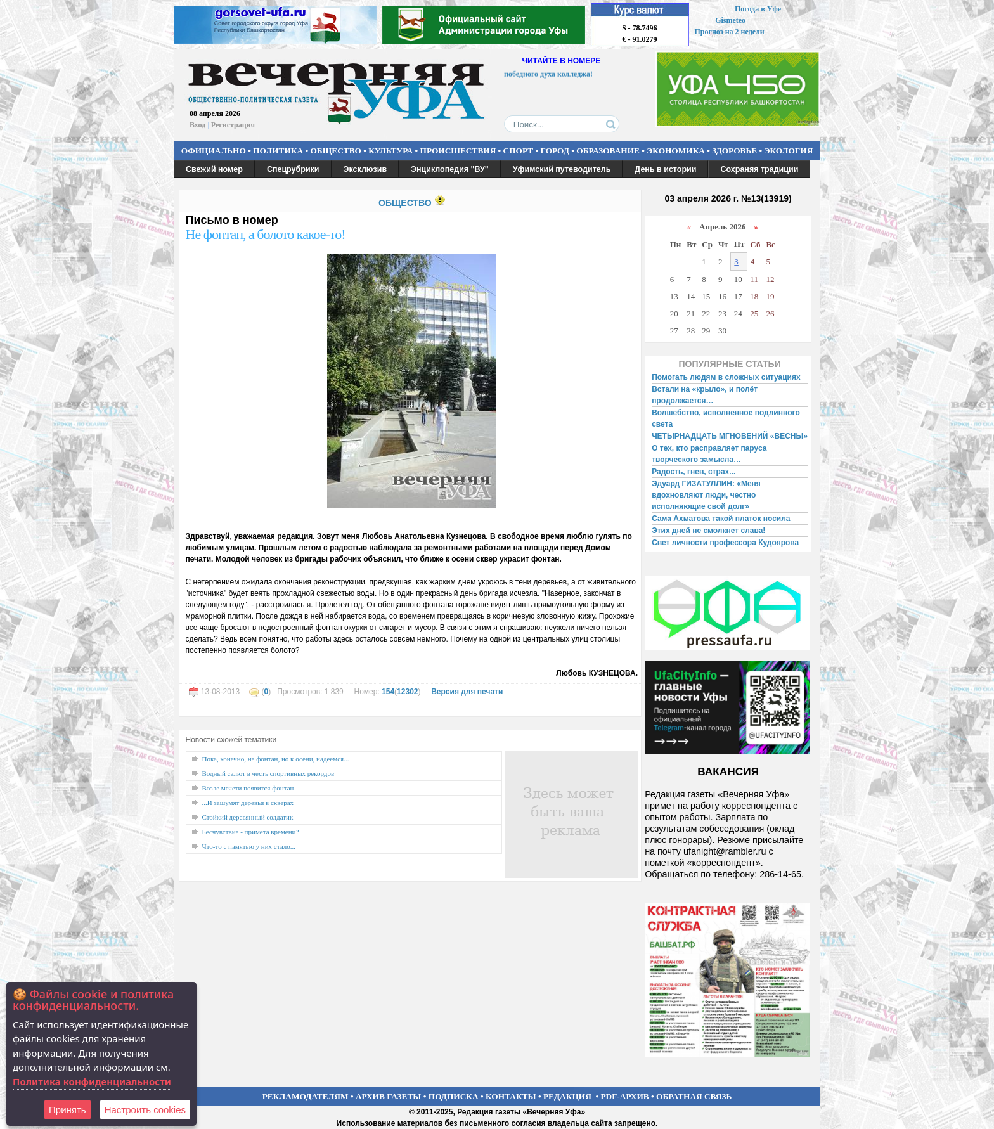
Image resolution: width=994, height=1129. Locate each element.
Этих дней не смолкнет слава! (708, 530)
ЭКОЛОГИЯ (788, 150)
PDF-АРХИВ (624, 1096)
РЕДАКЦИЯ (567, 1096)
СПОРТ (518, 150)
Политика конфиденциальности (92, 1081)
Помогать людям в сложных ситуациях (726, 377)
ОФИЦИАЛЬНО (213, 150)
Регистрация (233, 124)
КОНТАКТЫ (511, 1096)
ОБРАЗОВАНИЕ (608, 150)
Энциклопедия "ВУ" (450, 169)
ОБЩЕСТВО (335, 150)
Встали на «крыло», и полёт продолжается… (705, 395)
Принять (67, 1109)
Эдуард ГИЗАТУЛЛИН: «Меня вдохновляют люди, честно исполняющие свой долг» (706, 495)
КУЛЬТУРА (390, 150)
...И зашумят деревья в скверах (248, 802)
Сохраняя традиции (759, 169)
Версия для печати (467, 691)
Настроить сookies (145, 1109)
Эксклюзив (365, 169)
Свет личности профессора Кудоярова (725, 542)
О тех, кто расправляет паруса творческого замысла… (709, 454)
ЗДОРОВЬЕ (734, 150)
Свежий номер (214, 169)
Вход (197, 124)
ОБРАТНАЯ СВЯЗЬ (694, 1096)
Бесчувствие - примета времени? (250, 831)
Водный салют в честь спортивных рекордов (268, 773)
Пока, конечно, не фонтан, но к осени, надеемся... (275, 759)
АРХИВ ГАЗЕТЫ (389, 1096)
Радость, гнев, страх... (693, 471)
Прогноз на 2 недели (730, 31)
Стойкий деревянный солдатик (248, 817)
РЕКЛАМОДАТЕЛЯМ (305, 1096)
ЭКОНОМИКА (676, 150)
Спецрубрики (293, 169)
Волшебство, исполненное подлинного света (726, 418)
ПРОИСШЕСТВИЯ (458, 150)
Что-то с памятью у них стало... (248, 846)
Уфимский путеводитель (562, 169)
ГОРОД (555, 150)
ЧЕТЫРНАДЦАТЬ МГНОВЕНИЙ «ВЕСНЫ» (730, 436)
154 (388, 691)
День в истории (665, 169)
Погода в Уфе (758, 8)
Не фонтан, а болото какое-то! (265, 234)
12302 (407, 691)
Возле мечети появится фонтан (248, 788)
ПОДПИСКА (454, 1096)
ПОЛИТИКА (278, 150)
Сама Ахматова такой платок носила (721, 518)
